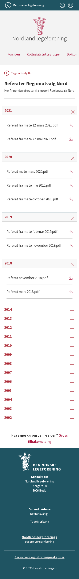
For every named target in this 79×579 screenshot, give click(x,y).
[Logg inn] (62, 5)
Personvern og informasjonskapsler (39, 557)
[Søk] (70, 5)
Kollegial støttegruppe (43, 54)
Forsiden (14, 54)
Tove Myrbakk (39, 522)
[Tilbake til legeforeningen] (25, 5)
